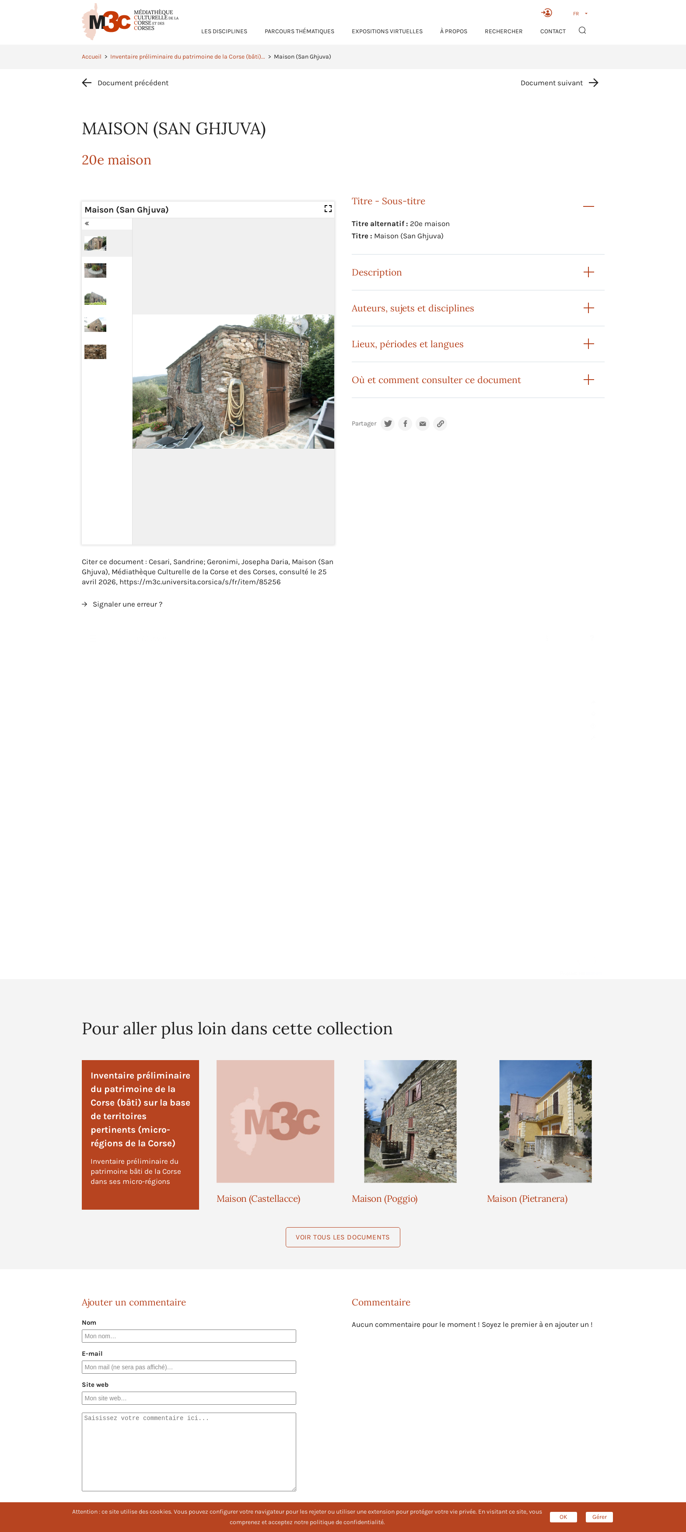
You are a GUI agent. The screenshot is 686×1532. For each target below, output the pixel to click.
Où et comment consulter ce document (436, 380)
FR (576, 13)
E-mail (92, 1354)
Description (377, 272)
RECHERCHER (504, 31)
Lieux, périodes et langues (408, 344)
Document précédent (133, 82)
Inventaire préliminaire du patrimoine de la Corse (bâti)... (187, 56)
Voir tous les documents (343, 1237)
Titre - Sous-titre (388, 201)
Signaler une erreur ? (127, 604)
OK (563, 1517)
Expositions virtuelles (387, 31)
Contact (553, 31)
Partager (364, 423)
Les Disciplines (224, 31)
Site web (95, 1385)
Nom (89, 1322)
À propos (453, 31)
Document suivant (552, 82)
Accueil (92, 56)
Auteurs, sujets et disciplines (413, 308)
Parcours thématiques (299, 31)
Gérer (599, 1517)
